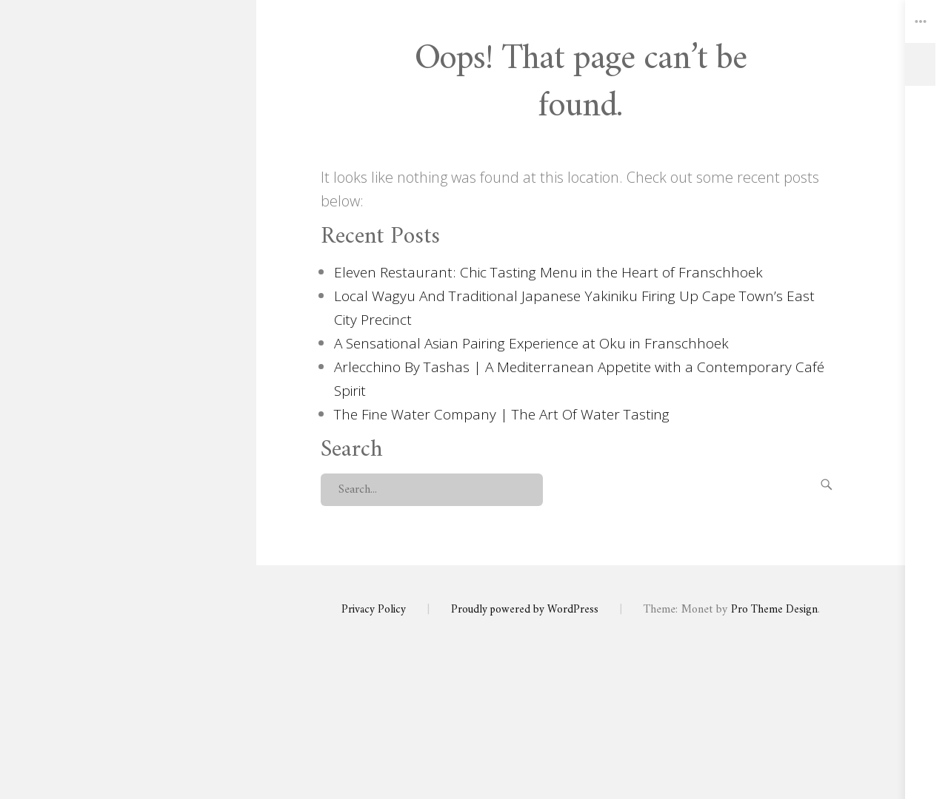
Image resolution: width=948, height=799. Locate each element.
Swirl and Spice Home (127, 334)
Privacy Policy (128, 482)
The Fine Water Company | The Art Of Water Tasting (507, 414)
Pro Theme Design (778, 609)
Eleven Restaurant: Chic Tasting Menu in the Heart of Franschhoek (553, 272)
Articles (127, 423)
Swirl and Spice (128, 193)
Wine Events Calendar (128, 452)
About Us (128, 364)
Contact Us (127, 393)
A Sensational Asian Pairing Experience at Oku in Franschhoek (537, 343)
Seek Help (128, 511)
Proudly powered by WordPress (525, 609)
